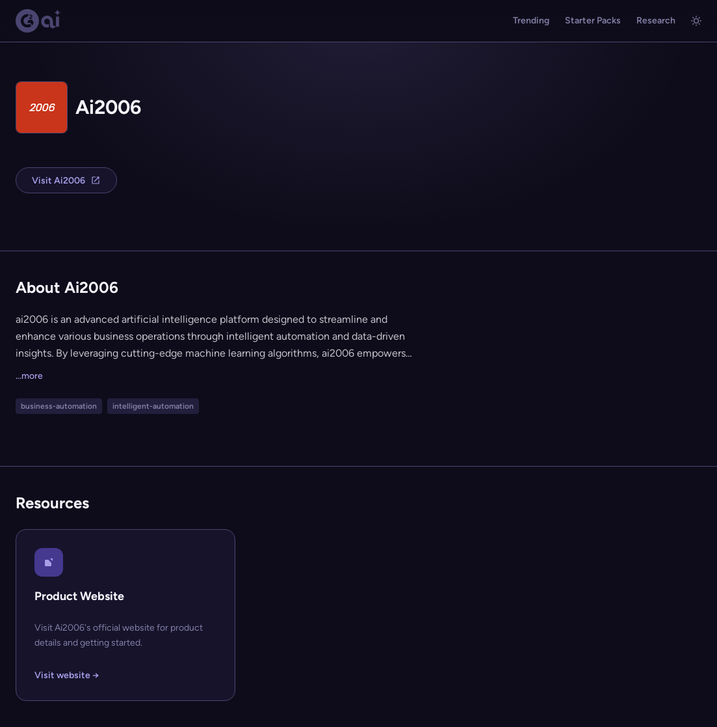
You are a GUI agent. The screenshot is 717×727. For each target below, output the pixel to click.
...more (29, 375)
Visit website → (66, 675)
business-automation (59, 406)
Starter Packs (593, 20)
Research (655, 20)
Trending (531, 20)
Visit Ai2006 (66, 180)
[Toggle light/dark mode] (696, 21)
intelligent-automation (153, 406)
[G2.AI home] (38, 21)
